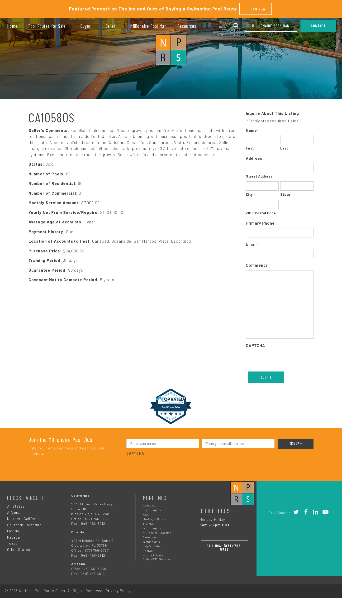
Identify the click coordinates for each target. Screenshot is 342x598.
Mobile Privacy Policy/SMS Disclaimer (158, 555)
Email (252, 243)
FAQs (146, 513)
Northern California (24, 517)
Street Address (259, 175)
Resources (150, 535)
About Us (149, 504)
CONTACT (318, 25)
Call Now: (224, 545)
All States (16, 505)
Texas (12, 542)
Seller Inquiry (152, 526)
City (249, 193)
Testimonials (151, 540)
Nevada (13, 536)
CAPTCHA (255, 344)
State (285, 193)
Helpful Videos (153, 544)
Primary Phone (261, 222)
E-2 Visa (148, 522)
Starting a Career (154, 517)
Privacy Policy (118, 589)
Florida (13, 529)
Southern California (24, 523)
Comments (257, 263)
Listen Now (256, 8)
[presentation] (282, 358)
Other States (18, 548)
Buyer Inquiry (152, 508)
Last (284, 147)
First (250, 147)
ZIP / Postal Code (261, 211)
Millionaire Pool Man (271, 25)
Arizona (13, 511)
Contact (148, 549)
